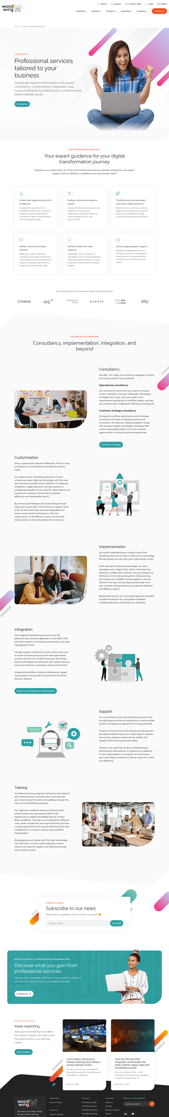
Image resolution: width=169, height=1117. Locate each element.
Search (102, 4)
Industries (82, 11)
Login (149, 4)
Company (142, 11)
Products (111, 11)
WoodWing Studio (89, 1102)
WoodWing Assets (89, 1106)
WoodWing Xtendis (89, 1114)
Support (116, 4)
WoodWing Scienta (89, 1110)
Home (16, 26)
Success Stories (56, 1102)
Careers (108, 1114)
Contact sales (133, 4)
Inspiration (127, 11)
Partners (108, 1106)
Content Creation (57, 1114)
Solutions (96, 11)
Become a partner (112, 1110)
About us (109, 1102)
